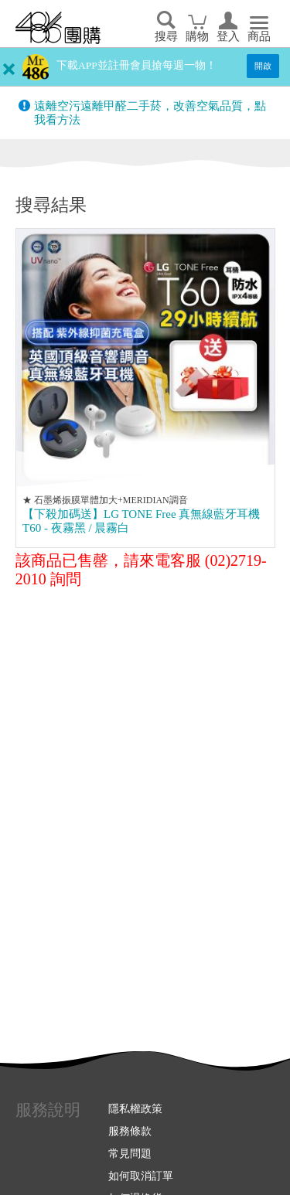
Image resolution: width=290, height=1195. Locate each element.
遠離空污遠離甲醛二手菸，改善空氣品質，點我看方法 (150, 113)
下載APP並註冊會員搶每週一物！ (136, 65)
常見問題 (130, 1153)
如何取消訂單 (140, 1175)
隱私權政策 (135, 1108)
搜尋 (166, 36)
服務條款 (130, 1131)
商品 (259, 36)
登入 (228, 36)
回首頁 (58, 28)
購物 (197, 36)
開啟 (262, 65)
